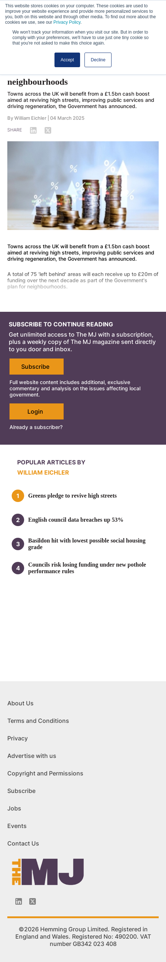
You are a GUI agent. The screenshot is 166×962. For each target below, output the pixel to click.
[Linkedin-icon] (18, 901)
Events (17, 825)
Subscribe (35, 366)
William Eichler (30, 118)
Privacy (17, 738)
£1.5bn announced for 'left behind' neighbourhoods (71, 77)
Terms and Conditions (38, 720)
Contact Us (23, 843)
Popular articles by (51, 462)
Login (35, 411)
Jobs (14, 808)
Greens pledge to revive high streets (72, 496)
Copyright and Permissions (45, 773)
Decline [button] (98, 59)
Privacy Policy (66, 22)
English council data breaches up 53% (76, 520)
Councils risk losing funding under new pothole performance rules (87, 568)
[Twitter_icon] (32, 901)
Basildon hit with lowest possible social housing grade (87, 543)
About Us (20, 703)
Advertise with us (31, 755)
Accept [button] (67, 59)
